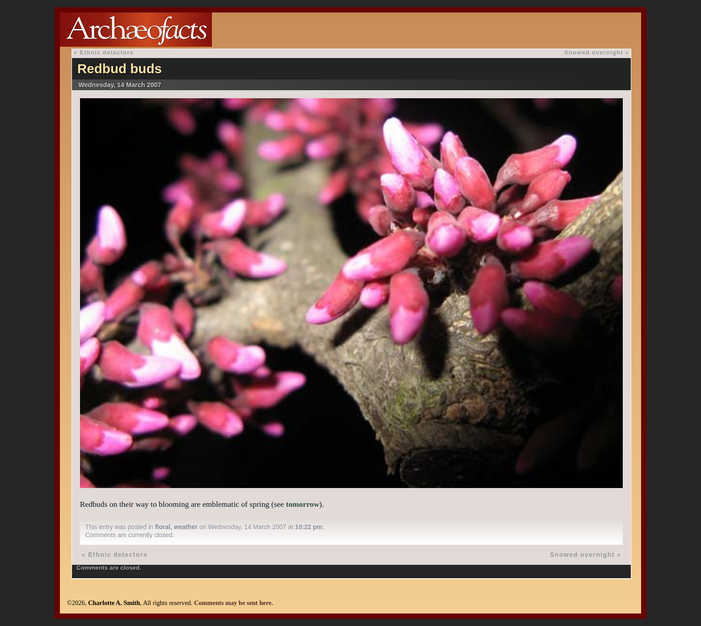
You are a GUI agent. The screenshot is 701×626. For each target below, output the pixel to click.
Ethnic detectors (107, 52)
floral (162, 526)
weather (186, 526)
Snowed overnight (593, 52)
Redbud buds (119, 68)
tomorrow (302, 504)
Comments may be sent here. (233, 602)
